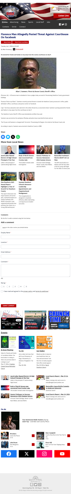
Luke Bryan (13, 442)
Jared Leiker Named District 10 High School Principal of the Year (9, 153)
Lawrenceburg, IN (63, 6)
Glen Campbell (50, 433)
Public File (46, 488)
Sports (30, 22)
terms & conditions (42, 291)
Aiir (41, 490)
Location (4, 242)
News (23, 22)
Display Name (6, 232)
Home (4, 22)
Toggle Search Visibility (69, 24)
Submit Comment (8, 305)
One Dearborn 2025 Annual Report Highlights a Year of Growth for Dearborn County (9, 182)
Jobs (48, 22)
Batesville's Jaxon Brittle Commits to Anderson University (57, 387)
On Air (14, 27)
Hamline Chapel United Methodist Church (8, 366)
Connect (22, 27)
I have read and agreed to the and (26, 291)
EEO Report (38, 488)
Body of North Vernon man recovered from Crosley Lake (26, 153)
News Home (7, 42)
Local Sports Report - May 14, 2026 (58, 394)
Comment (4, 262)
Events (4, 332)
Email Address (6, 252)
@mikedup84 (18, 49)
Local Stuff (40, 22)
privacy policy (28, 291)
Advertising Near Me (28, 488)
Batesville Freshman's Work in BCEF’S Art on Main (62, 153)
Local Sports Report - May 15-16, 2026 (57, 377)
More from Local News (21, 42)
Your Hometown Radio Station (32, 420)
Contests (5, 27)
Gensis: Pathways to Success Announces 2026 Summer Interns (44, 153)
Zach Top (25, 421)
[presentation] (15, 298)
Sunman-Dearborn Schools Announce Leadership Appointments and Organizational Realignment (26, 183)
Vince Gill (48, 442)
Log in (4, 227)
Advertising (14, 22)
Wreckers (13, 434)
